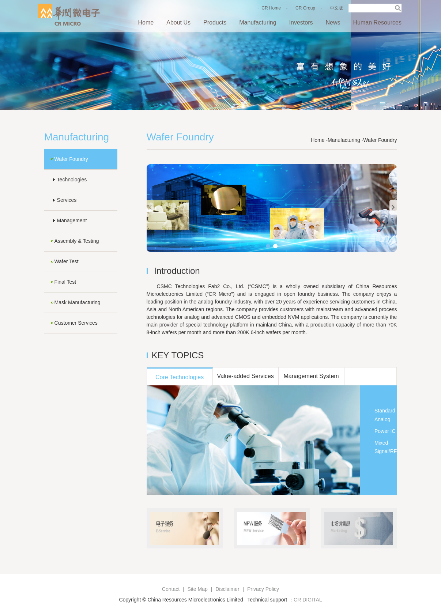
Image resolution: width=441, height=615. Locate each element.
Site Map (198, 589)
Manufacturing (257, 22)
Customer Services (76, 323)
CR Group (305, 8)
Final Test (65, 282)
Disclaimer (227, 589)
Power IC (385, 431)
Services (67, 200)
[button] (268, 246)
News (332, 22)
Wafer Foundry (71, 159)
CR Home (271, 8)
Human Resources (377, 22)
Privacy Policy (263, 589)
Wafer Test (66, 261)
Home (146, 22)
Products (214, 22)
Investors (301, 22)
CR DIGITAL (308, 600)
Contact (171, 589)
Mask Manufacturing (77, 302)
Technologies (72, 179)
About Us (178, 22)
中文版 (336, 8)
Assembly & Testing (76, 241)
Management (72, 220)
